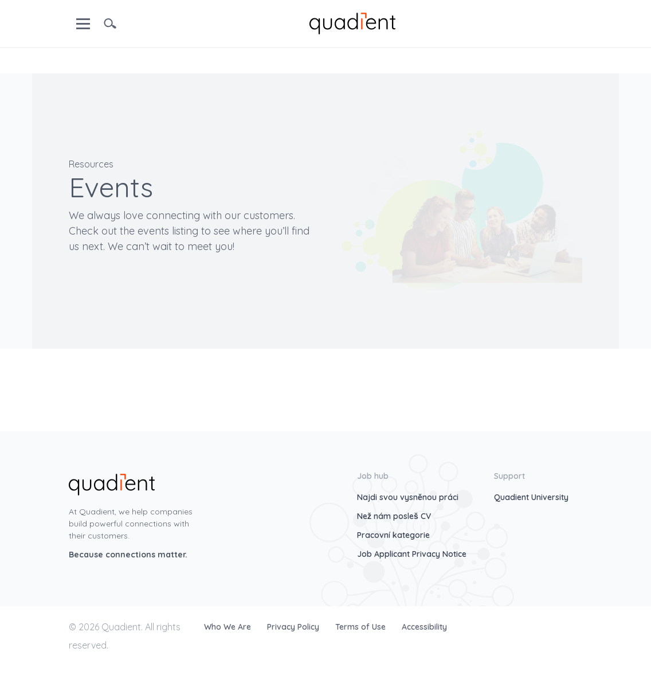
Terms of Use (361, 627)
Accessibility (424, 627)
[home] (352, 22)
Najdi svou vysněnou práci (407, 497)
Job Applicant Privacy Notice (411, 554)
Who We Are (228, 627)
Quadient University (531, 497)
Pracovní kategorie (393, 535)
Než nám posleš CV (394, 516)
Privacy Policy (294, 627)
